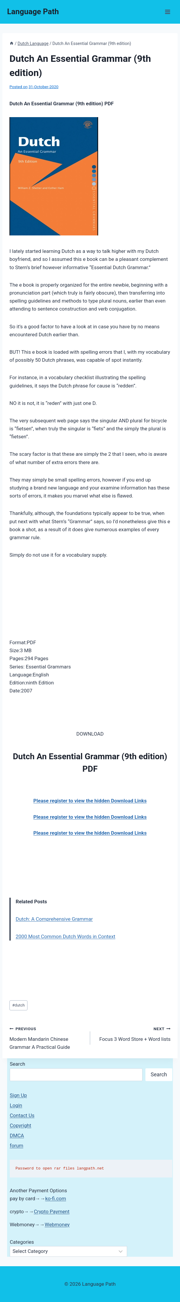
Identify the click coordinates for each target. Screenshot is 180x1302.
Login (16, 1105)
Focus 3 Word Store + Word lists (133, 1033)
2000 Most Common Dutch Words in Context (65, 936)
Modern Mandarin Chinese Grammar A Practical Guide (47, 1037)
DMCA (17, 1135)
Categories (22, 1242)
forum (16, 1145)
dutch (18, 1005)
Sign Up (18, 1095)
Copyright (20, 1125)
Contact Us (22, 1115)
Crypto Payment (52, 1211)
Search (17, 1064)
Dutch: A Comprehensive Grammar (54, 919)
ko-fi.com (55, 1198)
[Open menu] (167, 11)
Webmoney (57, 1224)
